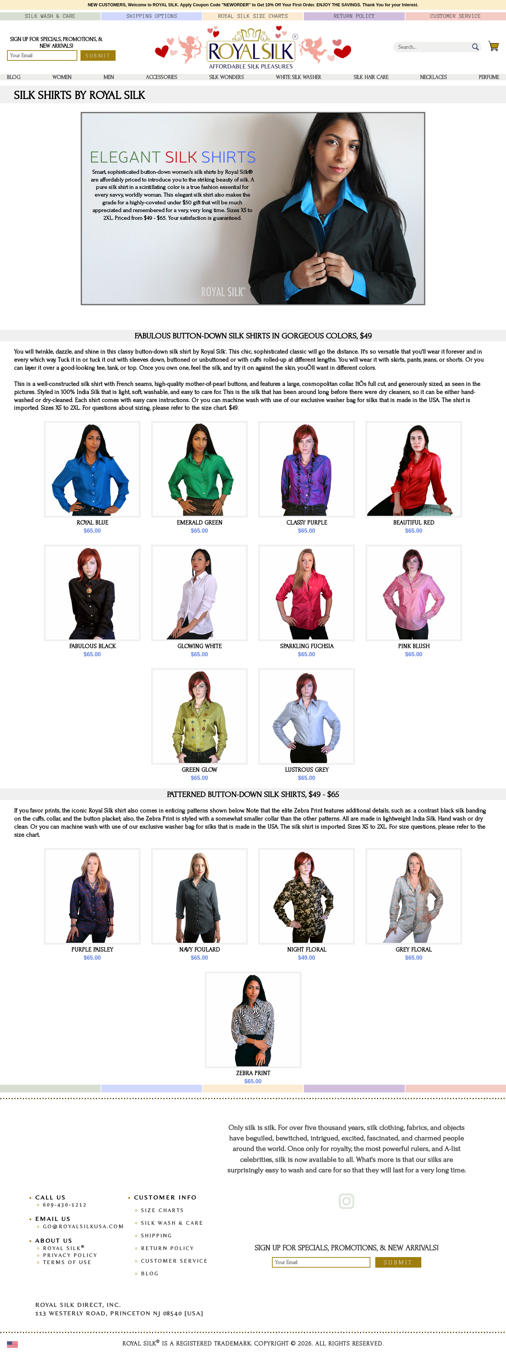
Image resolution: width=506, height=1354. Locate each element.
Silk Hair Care (370, 77)
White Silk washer (298, 77)
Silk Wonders (226, 77)
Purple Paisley (92, 949)
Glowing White (199, 646)
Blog (13, 77)
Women (61, 77)
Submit (98, 56)
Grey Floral (414, 949)
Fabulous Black (92, 646)
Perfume (489, 77)
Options (151, 16)
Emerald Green (199, 522)
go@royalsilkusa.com (83, 1226)
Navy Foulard (199, 949)
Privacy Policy (70, 1255)
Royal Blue (92, 522)
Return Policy (167, 1248)
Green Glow (199, 770)
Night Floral (306, 949)
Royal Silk (64, 1248)
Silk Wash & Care (172, 1223)
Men (109, 77)
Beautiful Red (413, 522)
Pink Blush (413, 646)
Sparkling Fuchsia (306, 646)
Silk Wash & (50, 16)
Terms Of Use (67, 1262)
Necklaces (433, 77)
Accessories (161, 77)
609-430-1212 (65, 1205)
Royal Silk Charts (253, 16)
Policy (354, 16)
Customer (455, 16)
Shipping (156, 1235)
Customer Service (174, 1261)
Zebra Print (253, 1073)
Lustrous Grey (307, 770)
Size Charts (162, 1210)
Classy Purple (306, 522)
